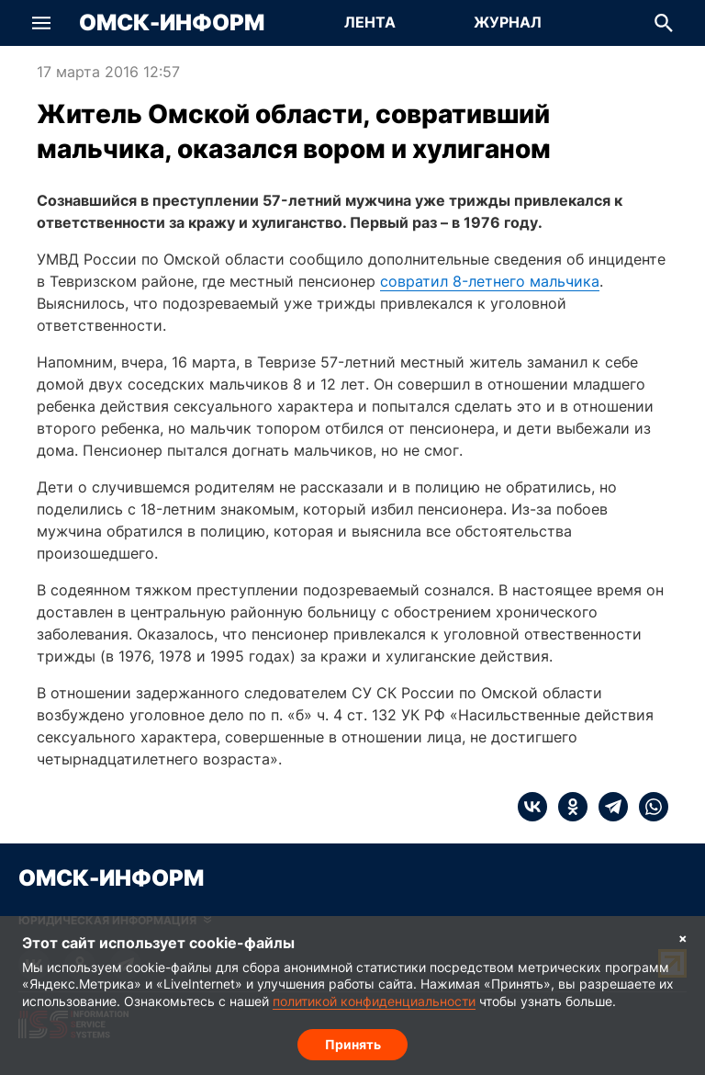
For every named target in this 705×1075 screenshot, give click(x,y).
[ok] (567, 806)
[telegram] (608, 806)
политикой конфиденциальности (374, 1001)
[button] (41, 23)
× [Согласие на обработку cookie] (683, 937)
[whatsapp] (648, 806)
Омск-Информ (171, 23)
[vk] (532, 806)
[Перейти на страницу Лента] (370, 23)
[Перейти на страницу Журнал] (507, 23)
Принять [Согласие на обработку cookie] (353, 1043)
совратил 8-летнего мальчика (489, 281)
